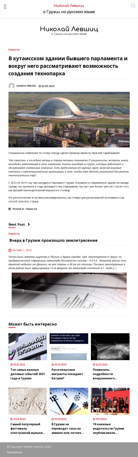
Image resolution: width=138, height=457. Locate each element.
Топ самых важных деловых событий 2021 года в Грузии (27, 374)
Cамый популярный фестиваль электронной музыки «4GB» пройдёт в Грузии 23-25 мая (26, 428)
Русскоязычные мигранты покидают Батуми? (67, 374)
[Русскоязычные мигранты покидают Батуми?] (69, 346)
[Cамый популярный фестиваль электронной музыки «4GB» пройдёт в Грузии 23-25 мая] (27, 401)
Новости (14, 49)
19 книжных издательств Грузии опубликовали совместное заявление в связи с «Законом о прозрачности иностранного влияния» (108, 428)
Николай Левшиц (69, 29)
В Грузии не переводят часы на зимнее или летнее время (66, 428)
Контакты (14, 452)
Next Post (19, 224)
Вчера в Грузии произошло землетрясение (53, 240)
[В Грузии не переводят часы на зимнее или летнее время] (69, 401)
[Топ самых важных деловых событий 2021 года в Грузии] (27, 346)
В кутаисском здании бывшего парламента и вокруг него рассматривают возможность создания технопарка (68, 66)
